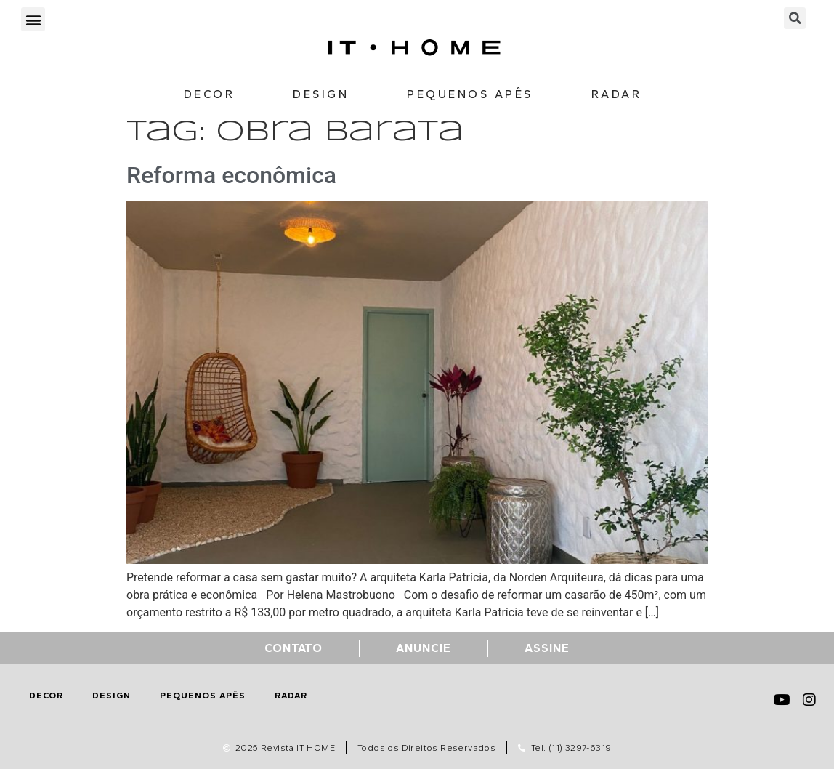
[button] (33, 19)
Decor (209, 94)
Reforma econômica (231, 175)
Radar (616, 94)
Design (321, 94)
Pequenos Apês (470, 94)
